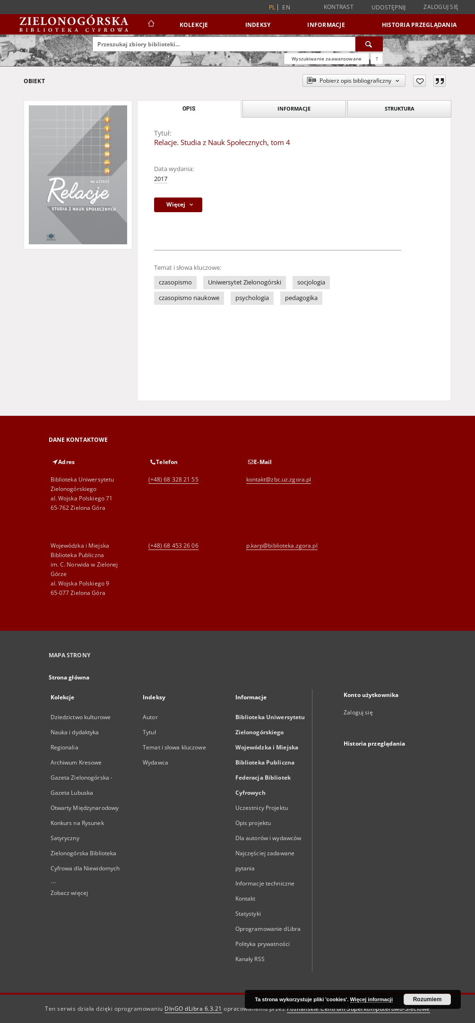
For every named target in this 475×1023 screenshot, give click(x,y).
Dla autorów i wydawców (268, 838)
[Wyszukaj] (369, 44)
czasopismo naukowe (189, 298)
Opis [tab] (188, 108)
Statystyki (248, 914)
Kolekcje (194, 25)
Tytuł (149, 732)
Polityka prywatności (262, 944)
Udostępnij (388, 7)
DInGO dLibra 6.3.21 (193, 1009)
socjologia (311, 282)
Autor (150, 717)
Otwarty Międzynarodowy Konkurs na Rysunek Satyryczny (85, 823)
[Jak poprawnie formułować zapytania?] (377, 58)
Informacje (326, 25)
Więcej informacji (371, 999)
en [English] (286, 7)
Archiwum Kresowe (76, 762)
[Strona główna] (150, 24)
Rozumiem (427, 999)
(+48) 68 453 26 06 (173, 546)
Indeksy (258, 25)
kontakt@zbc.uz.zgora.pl (278, 479)
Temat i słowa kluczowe (174, 747)
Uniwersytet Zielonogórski (244, 282)
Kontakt (245, 898)
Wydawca (155, 762)
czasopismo (175, 282)
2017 (160, 179)
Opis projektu (253, 823)
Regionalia (64, 747)
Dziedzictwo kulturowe (81, 717)
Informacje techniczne (265, 883)
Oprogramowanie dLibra (268, 929)
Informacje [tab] (294, 108)
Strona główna (69, 677)
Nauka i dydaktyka (75, 732)
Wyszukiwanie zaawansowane (327, 58)
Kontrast (339, 7)
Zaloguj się (440, 7)
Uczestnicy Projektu (261, 808)
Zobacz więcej (69, 893)
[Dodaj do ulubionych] (419, 81)
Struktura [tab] (400, 108)
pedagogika (301, 298)
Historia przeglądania (419, 25)
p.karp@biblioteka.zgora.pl (282, 546)
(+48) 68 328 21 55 (173, 479)
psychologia (252, 298)
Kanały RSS (250, 959)
